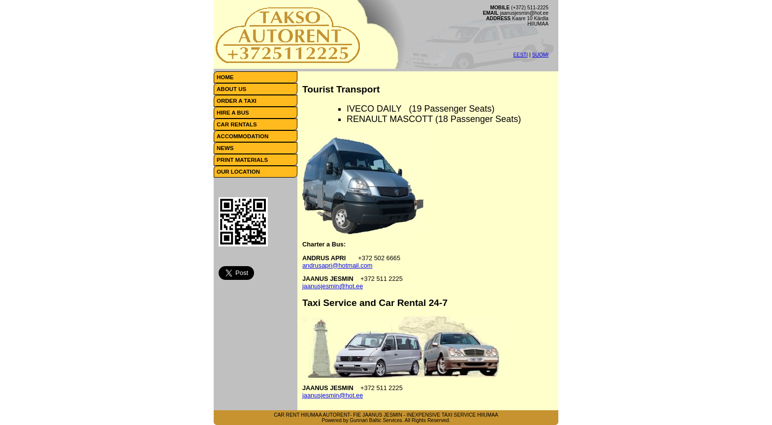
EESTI (521, 55)
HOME (225, 77)
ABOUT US (231, 89)
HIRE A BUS (233, 113)
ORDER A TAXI (237, 101)
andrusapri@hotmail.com (337, 265)
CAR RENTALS (237, 124)
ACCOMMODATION (242, 136)
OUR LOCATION (238, 172)
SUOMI (540, 55)
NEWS (225, 148)
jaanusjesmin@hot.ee (332, 286)
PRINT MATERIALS (242, 160)
